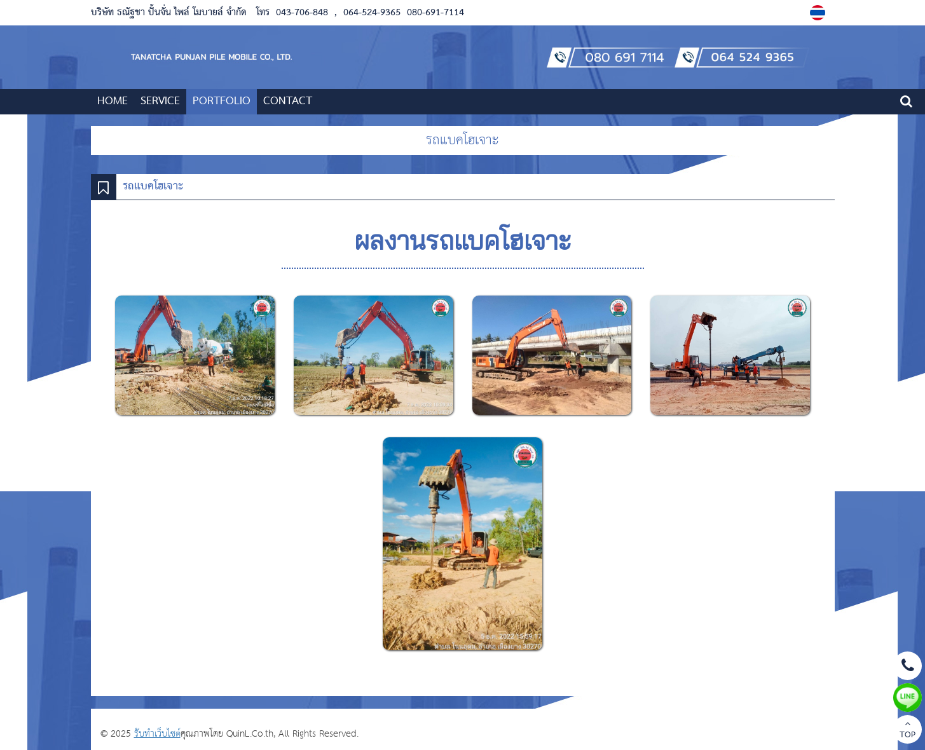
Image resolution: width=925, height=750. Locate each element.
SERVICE (160, 101)
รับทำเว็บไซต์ (157, 733)
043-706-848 (302, 13)
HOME (112, 101)
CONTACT (287, 101)
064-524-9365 (372, 13)
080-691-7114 (434, 13)
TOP (907, 731)
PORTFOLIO (221, 101)
